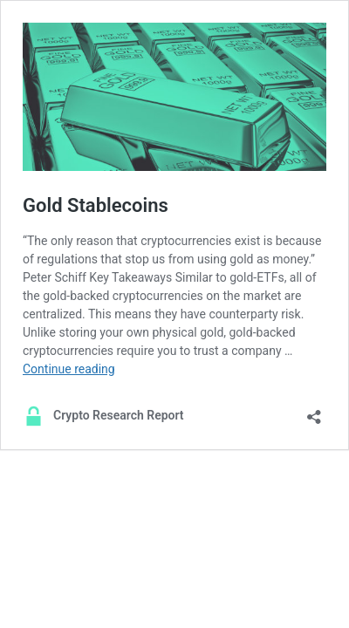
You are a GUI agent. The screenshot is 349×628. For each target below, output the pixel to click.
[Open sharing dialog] (314, 411)
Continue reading (69, 369)
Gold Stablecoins (95, 205)
